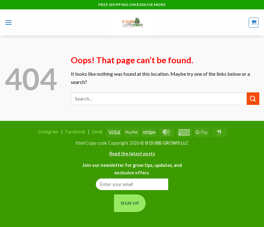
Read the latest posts (132, 153)
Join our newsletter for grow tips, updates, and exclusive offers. (132, 169)
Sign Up (130, 203)
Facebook (75, 131)
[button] (8, 22)
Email (97, 131)
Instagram (48, 131)
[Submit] (253, 98)
